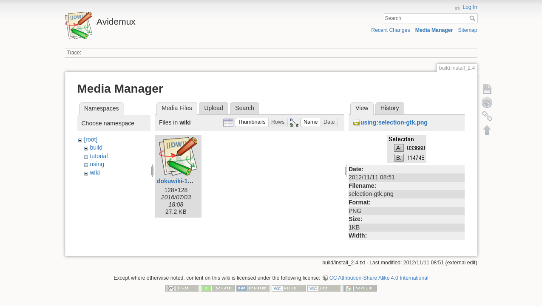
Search (473, 18)
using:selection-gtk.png (394, 122)
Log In (470, 7)
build (96, 147)
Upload (213, 108)
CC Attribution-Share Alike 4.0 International (378, 275)
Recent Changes (390, 30)
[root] (90, 139)
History (389, 108)
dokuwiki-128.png (182, 181)
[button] (252, 123)
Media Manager (434, 30)
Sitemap (467, 30)
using (97, 164)
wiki (94, 172)
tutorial (99, 156)
